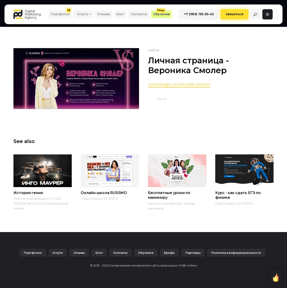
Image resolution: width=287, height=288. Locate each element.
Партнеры (193, 252)
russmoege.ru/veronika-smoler (179, 84)
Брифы (169, 252)
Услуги (57, 252)
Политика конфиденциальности (237, 252)
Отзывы (79, 252)
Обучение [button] (146, 252)
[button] (161, 14)
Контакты (120, 252)
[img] (255, 14)
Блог (99, 252)
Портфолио (32, 252)
